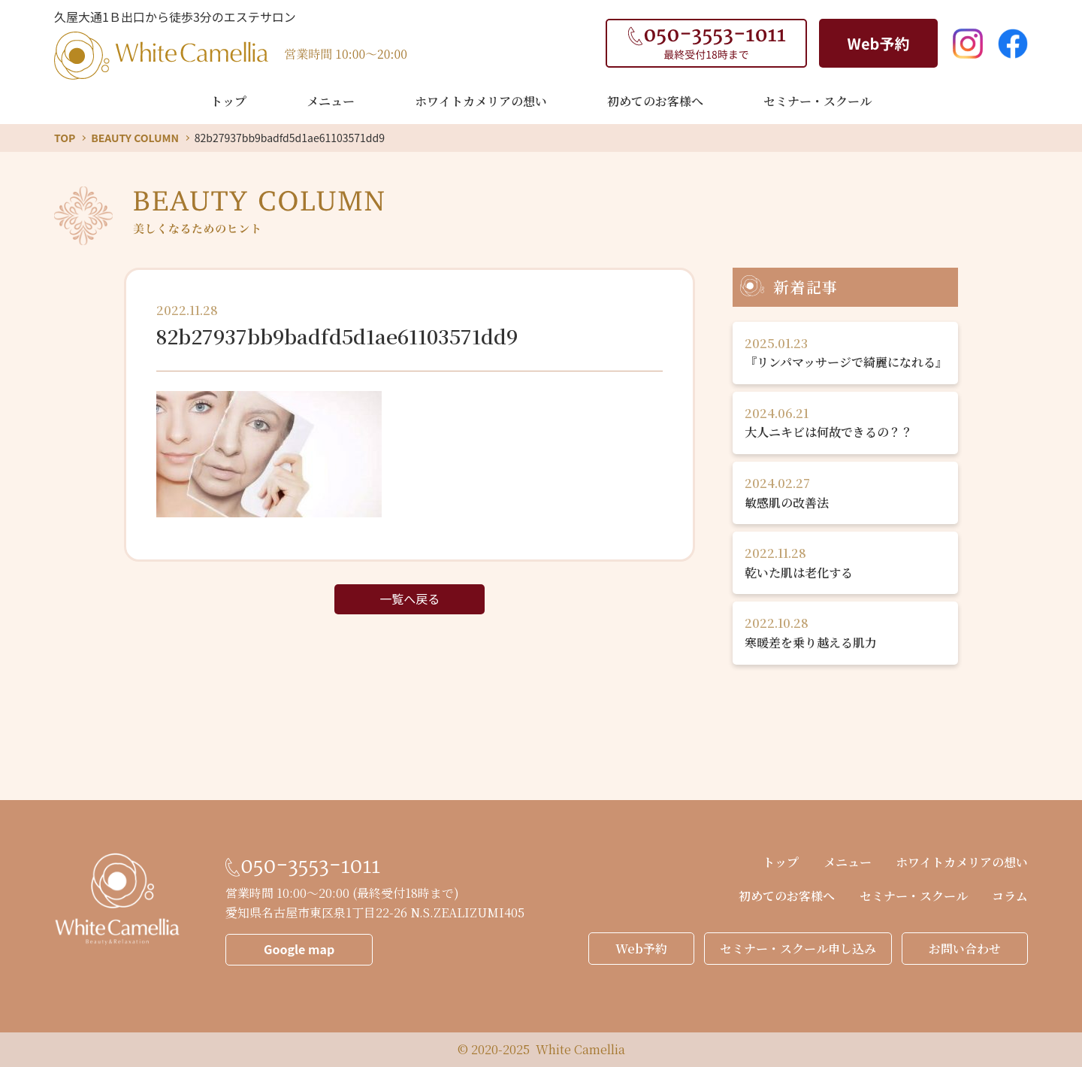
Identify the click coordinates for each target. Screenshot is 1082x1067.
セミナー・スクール (817, 101)
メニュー (331, 101)
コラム (1010, 896)
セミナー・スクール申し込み (798, 948)
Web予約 (641, 948)
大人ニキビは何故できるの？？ (845, 422)
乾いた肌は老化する (845, 562)
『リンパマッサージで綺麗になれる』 (846, 352)
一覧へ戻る (409, 599)
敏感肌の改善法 (845, 492)
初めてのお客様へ (655, 101)
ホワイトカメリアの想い (481, 101)
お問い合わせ (965, 948)
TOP (64, 137)
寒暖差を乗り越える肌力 (845, 632)
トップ (228, 101)
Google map (299, 949)
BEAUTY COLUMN (135, 137)
